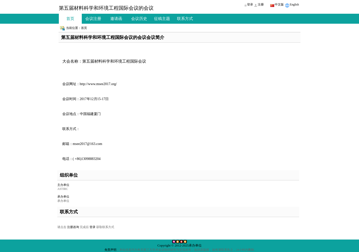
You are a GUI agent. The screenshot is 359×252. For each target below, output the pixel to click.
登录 (92, 227)
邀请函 (116, 18)
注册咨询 (73, 227)
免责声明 (110, 250)
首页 (70, 18)
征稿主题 (162, 18)
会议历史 (139, 18)
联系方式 (185, 18)
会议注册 (93, 18)
